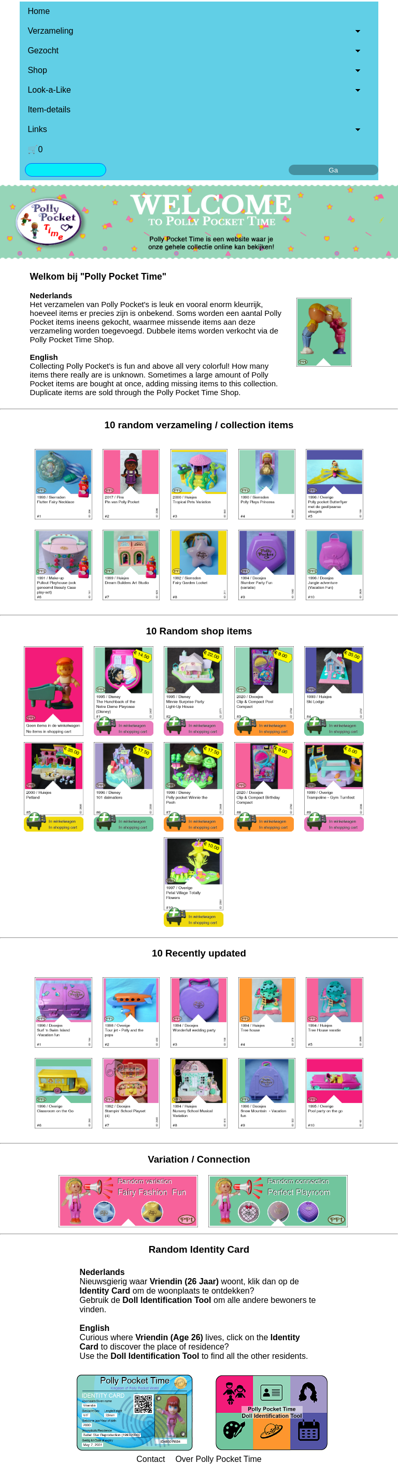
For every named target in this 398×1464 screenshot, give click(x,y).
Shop (37, 70)
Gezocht (43, 50)
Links (37, 129)
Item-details (48, 109)
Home (38, 11)
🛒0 (34, 149)
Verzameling (50, 30)
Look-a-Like (49, 89)
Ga (333, 170)
